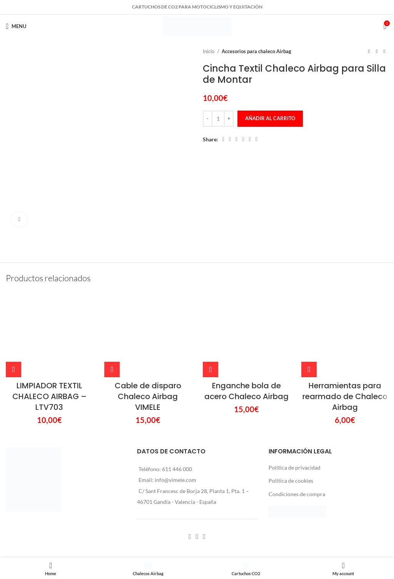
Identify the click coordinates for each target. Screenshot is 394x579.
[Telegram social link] (256, 139)
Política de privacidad (295, 467)
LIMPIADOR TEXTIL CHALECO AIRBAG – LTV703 (49, 396)
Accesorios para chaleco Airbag (256, 51)
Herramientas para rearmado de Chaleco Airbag (344, 396)
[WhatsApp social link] (250, 139)
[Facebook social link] (223, 139)
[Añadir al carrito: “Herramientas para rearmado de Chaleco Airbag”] (309, 369)
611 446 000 (177, 469)
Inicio (209, 51)
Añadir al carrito (270, 118)
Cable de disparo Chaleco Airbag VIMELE (148, 396)
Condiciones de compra (297, 494)
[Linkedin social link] (243, 139)
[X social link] (230, 139)
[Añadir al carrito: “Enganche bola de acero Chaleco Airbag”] (210, 369)
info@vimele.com (175, 480)
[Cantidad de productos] (218, 119)
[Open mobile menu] (16, 26)
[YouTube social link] (204, 536)
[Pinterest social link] (236, 139)
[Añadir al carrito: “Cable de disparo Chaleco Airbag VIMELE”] (112, 369)
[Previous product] (369, 51)
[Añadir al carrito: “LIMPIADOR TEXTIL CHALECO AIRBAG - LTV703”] (13, 369)
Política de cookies (291, 480)
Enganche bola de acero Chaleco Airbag (246, 391)
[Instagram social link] (197, 536)
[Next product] (384, 51)
